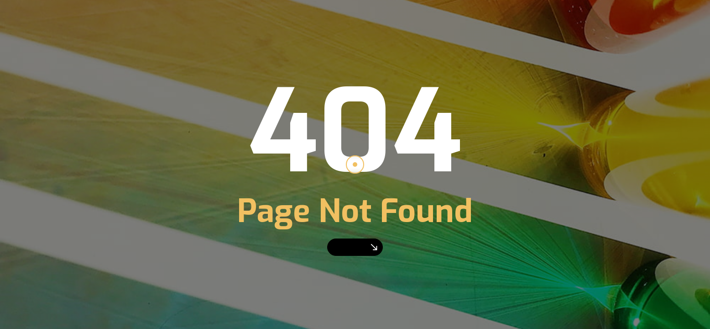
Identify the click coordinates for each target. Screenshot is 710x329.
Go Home (355, 247)
